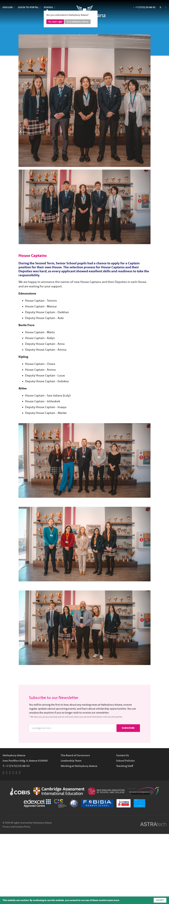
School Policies (125, 760)
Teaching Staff (124, 766)
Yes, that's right (55, 22)
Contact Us (122, 755)
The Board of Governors (75, 755)
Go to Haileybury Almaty (78, 22)
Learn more (113, 900)
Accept (160, 900)
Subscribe (128, 728)
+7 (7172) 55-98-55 (17, 766)
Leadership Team (71, 760)
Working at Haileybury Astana (79, 766)
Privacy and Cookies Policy (16, 826)
